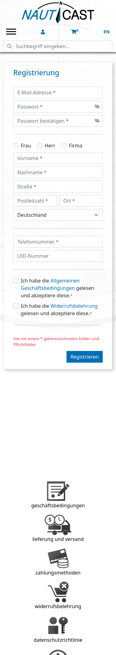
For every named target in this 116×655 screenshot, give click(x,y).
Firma (75, 145)
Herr (50, 145)
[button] (43, 32)
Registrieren (85, 356)
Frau (26, 145)
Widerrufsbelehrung (73, 306)
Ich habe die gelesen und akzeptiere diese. (57, 288)
